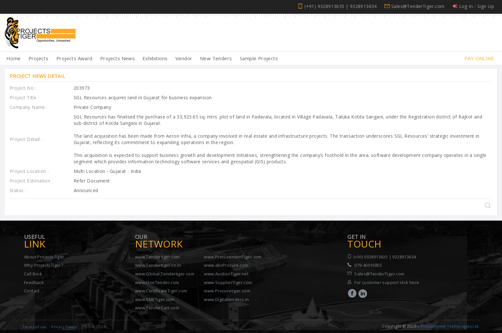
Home (13, 58)
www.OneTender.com (157, 282)
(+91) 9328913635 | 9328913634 (340, 6)
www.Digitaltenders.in (226, 299)
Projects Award (74, 58)
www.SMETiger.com (154, 299)
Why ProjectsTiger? (43, 265)
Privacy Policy (64, 326)
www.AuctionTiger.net (226, 274)
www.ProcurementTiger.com (233, 257)
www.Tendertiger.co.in (158, 265)
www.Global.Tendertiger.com (164, 274)
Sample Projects (259, 58)
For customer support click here (386, 282)
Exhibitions (154, 58)
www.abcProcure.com (226, 265)
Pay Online (479, 58)
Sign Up (485, 6)
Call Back (33, 274)
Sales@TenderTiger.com (417, 6)
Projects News (117, 58)
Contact (32, 291)
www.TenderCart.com (157, 308)
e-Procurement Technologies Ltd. (448, 326)
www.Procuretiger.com (227, 291)
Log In (466, 6)
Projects (38, 58)
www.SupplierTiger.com (228, 282)
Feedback (34, 282)
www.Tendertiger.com (157, 257)
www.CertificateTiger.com (161, 291)
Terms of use (34, 326)
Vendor (183, 58)
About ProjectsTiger (44, 257)
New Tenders (216, 58)
